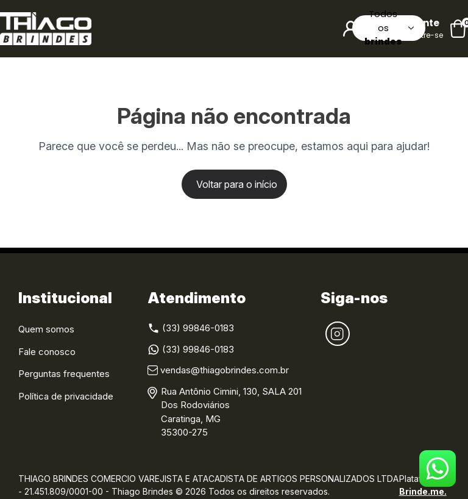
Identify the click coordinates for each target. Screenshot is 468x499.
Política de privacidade (65, 396)
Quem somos (46, 329)
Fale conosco (47, 351)
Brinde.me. (423, 491)
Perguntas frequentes (64, 373)
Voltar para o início (236, 184)
